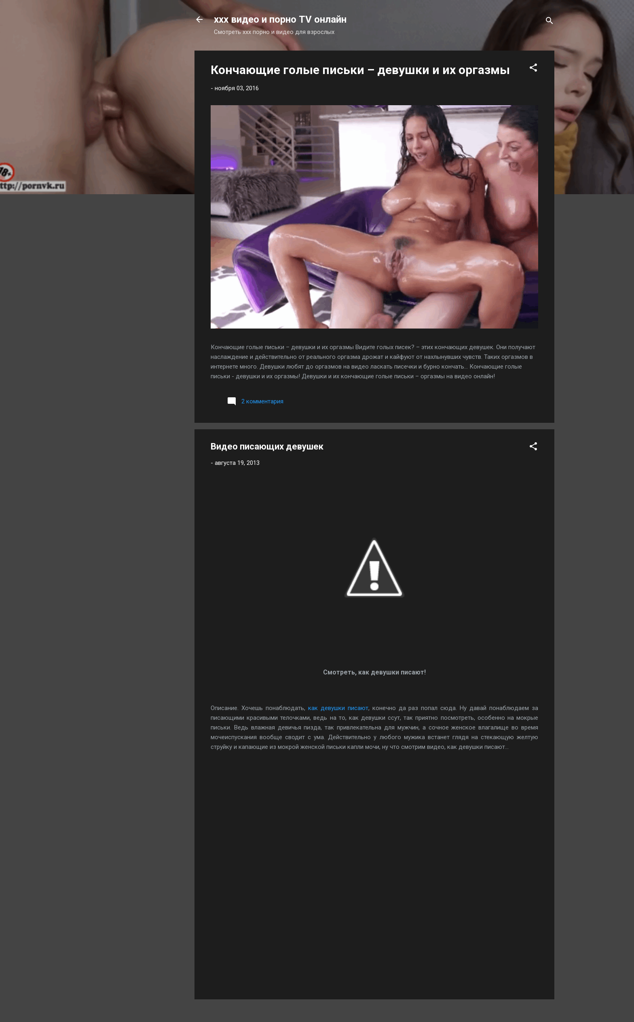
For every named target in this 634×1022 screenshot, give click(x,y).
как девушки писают (338, 708)
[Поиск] (549, 22)
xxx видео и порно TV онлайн (280, 19)
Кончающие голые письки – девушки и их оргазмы (360, 70)
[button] (533, 69)
